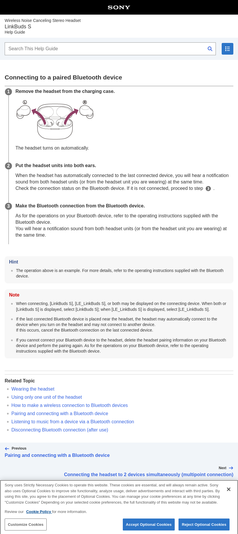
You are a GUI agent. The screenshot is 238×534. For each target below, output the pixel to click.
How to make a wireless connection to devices (69, 405)
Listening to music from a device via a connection (72, 421)
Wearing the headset (32, 388)
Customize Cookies (25, 527)
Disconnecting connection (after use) (59, 429)
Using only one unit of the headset (46, 397)
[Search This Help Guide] (110, 48)
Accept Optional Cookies (149, 527)
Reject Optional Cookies (204, 527)
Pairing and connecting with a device (59, 413)
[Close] (228, 492)
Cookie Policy (39, 514)
